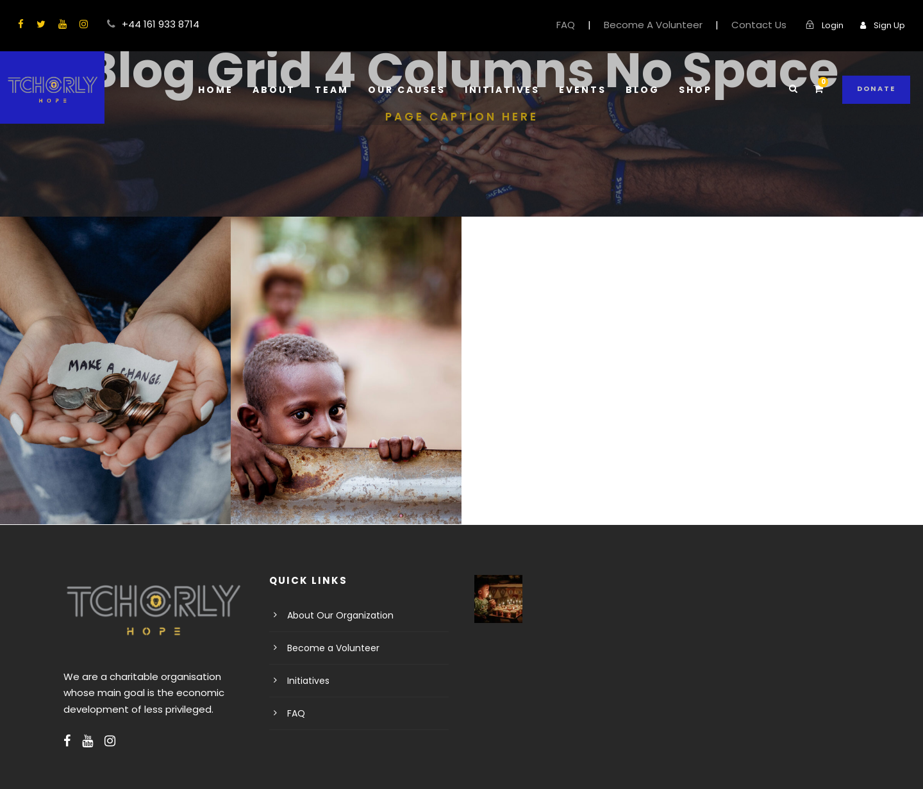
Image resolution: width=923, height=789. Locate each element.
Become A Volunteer (671, 24)
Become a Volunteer (327, 648)
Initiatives (501, 90)
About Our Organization (334, 615)
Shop (693, 90)
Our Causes (406, 90)
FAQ (589, 24)
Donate (876, 88)
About (275, 90)
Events (580, 90)
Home (218, 90)
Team (331, 90)
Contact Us (766, 24)
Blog (640, 90)
